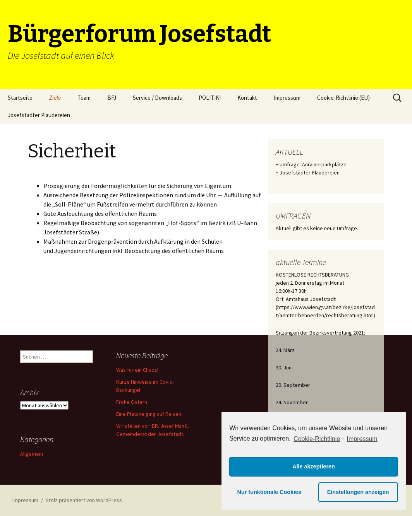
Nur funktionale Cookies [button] (269, 492)
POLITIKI (210, 97)
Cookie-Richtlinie (317, 439)
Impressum (287, 97)
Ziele (55, 97)
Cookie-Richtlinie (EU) (343, 97)
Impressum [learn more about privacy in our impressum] (362, 439)
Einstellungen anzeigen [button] (358, 492)
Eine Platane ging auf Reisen (148, 413)
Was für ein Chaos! (137, 369)
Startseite (20, 97)
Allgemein (31, 453)
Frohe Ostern (131, 401)
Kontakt (247, 97)
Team (84, 97)
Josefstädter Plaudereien (39, 115)
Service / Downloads (157, 97)
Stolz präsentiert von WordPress (84, 500)
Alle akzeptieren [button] (313, 466)
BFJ (111, 97)
